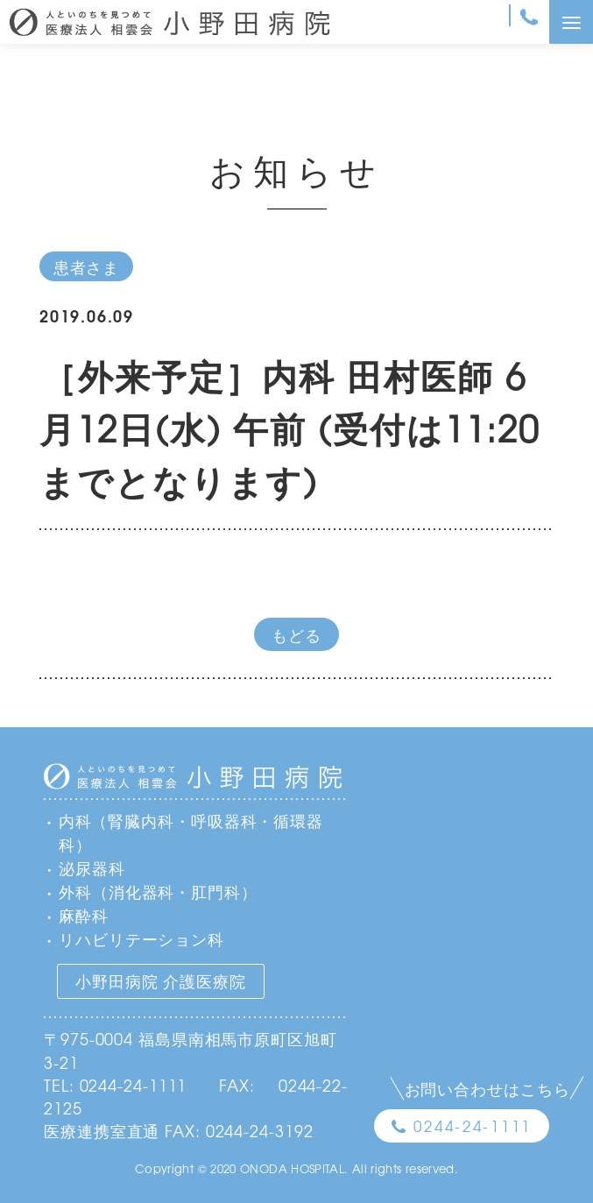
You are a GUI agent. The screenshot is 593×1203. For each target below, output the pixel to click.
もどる (296, 634)
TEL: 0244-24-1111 (115, 1084)
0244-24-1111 (472, 1125)
